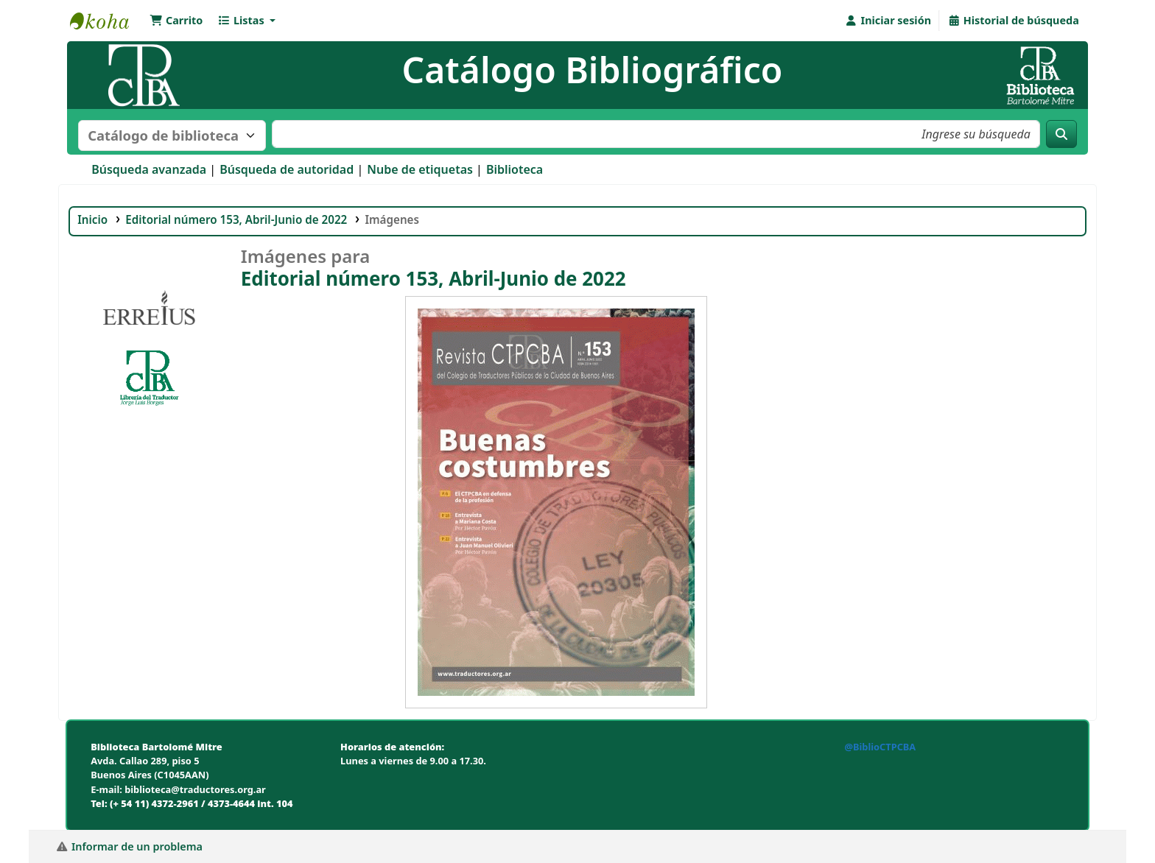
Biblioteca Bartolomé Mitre (107, 20)
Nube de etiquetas (420, 169)
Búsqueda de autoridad (287, 169)
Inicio (92, 219)
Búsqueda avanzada (148, 169)
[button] (176, 21)
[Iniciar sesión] (888, 21)
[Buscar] (1061, 134)
